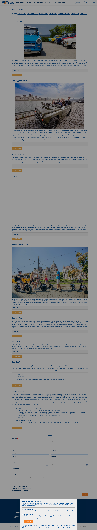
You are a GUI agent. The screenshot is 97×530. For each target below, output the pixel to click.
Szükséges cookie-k (28, 509)
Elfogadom (28, 521)
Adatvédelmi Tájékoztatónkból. (64, 528)
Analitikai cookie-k (28, 514)
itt (25, 506)
